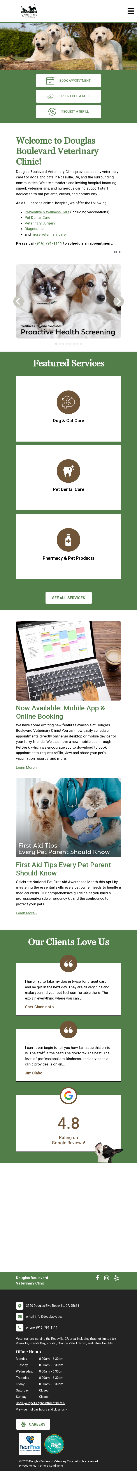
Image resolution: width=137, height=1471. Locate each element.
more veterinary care (49, 234)
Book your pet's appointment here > (40, 1403)
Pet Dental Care (37, 217)
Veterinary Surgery (40, 223)
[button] (115, 252)
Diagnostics (34, 228)
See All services (68, 598)
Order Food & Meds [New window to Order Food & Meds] (68, 96)
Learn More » (26, 767)
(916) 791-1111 (48, 243)
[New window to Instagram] (106, 1279)
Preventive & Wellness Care (47, 212)
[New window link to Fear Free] (31, 1444)
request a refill (68, 112)
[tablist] (68, 343)
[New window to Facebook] (97, 1279)
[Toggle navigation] (131, 11)
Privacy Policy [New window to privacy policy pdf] (27, 1465)
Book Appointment (68, 81)
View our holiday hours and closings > (41, 1409)
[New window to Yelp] (116, 1279)
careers (33, 1424)
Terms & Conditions (50, 1465)
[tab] (56, 343)
